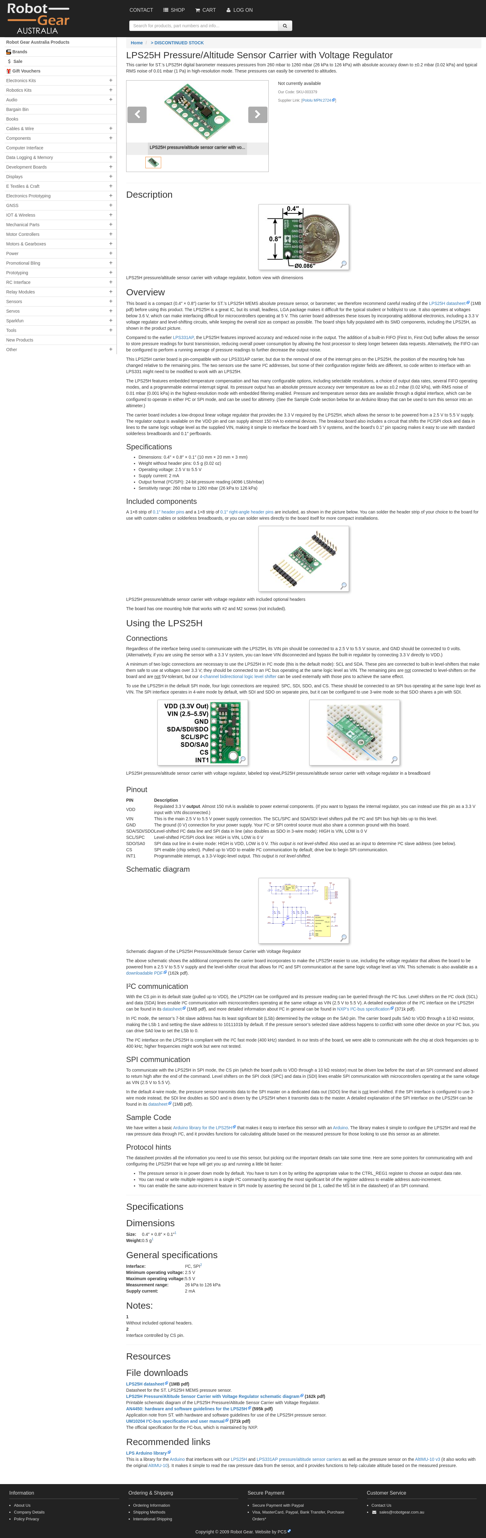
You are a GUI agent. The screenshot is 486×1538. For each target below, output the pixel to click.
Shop (173, 10)
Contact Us (381, 1505)
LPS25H (239, 1459)
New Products (19, 339)
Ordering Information (151, 1505)
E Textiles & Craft (22, 186)
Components (18, 138)
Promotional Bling (23, 263)
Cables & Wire (20, 128)
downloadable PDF (144, 973)
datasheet (172, 1009)
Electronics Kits (21, 80)
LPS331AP (183, 337)
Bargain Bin (17, 109)
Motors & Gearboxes (26, 243)
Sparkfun (15, 320)
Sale (14, 61)
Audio (11, 99)
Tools (11, 330)
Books (12, 119)
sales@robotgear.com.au (401, 1512)
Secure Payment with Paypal (278, 1505)
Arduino (340, 1127)
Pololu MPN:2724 (317, 100)
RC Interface (18, 282)
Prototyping (17, 272)
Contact (141, 10)
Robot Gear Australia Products (37, 42)
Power (12, 253)
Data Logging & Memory (29, 157)
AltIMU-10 (158, 1465)
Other (11, 349)
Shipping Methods (149, 1512)
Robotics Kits (19, 90)
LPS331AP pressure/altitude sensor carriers (299, 1459)
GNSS (12, 205)
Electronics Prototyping (28, 195)
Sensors (14, 301)
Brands (16, 52)
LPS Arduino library (146, 1453)
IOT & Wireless (20, 215)
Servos (13, 311)
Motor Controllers (22, 234)
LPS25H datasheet (447, 303)
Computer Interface (24, 147)
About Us (22, 1505)
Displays (14, 176)
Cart (205, 10)
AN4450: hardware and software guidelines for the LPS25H (186, 1408)
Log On (239, 10)
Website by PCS (271, 1531)
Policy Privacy (26, 1519)
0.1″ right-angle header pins (247, 511)
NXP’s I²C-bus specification (363, 1009)
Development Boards (26, 167)
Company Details (29, 1512)
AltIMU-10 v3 (427, 1459)
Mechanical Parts (22, 224)
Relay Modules (20, 291)
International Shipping (152, 1519)
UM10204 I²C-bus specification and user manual (175, 1421)
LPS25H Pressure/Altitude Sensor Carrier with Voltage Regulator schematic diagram (212, 1396)
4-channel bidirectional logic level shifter (238, 676)
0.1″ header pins (168, 511)
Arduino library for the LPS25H (202, 1127)
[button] (137, 126)
